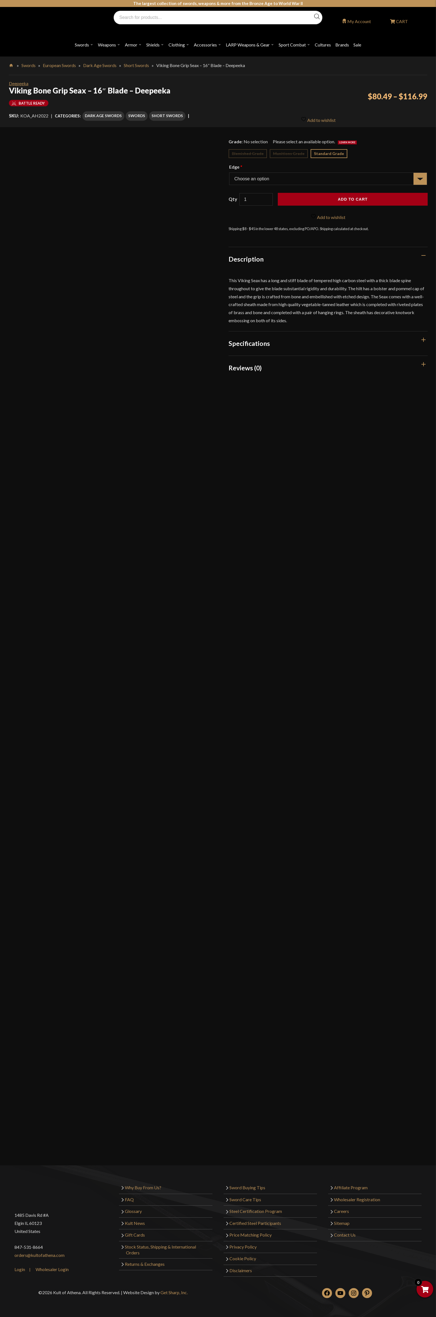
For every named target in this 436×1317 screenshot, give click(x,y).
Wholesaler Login (52, 1266)
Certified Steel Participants (255, 1220)
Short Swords (136, 65)
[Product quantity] (256, 196)
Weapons (107, 44)
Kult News (135, 1220)
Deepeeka (18, 83)
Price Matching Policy (250, 1232)
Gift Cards (135, 1232)
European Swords (59, 65)
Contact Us (345, 1232)
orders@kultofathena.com (39, 1252)
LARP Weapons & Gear (248, 44)
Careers (341, 1208)
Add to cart (353, 196)
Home (11, 64)
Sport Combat (292, 44)
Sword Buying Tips (247, 1184)
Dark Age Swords (100, 65)
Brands (342, 44)
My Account (359, 21)
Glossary (133, 1208)
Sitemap (342, 1220)
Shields (153, 44)
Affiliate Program (351, 1184)
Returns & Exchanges (145, 1261)
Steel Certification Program (255, 1208)
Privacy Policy (243, 1244)
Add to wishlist (318, 115)
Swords (82, 44)
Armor (131, 44)
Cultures (323, 44)
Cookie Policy (242, 1256)
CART (401, 21)
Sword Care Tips (245, 1196)
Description (246, 256)
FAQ (129, 1196)
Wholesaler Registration (357, 1196)
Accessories (205, 44)
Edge (235, 164)
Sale (357, 44)
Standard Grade (329, 151)
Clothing (177, 44)
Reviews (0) (245, 365)
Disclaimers (240, 1267)
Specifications (249, 340)
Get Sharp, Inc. (174, 1289)
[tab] (328, 256)
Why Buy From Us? (143, 1184)
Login (19, 1266)
